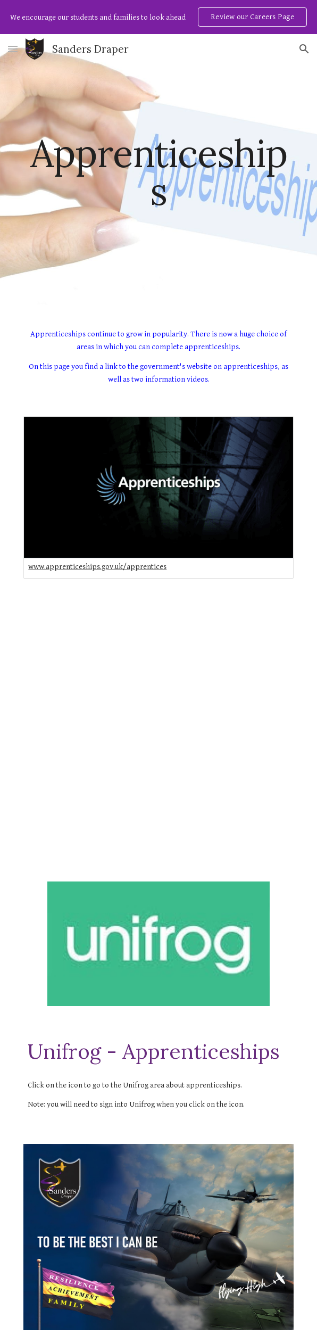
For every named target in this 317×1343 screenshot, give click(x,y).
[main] (158, 172)
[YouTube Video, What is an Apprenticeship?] (158, 793)
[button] (13, 48)
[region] (158, 17)
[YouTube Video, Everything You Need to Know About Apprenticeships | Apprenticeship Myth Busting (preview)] (158, 661)
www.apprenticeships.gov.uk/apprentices (97, 566)
